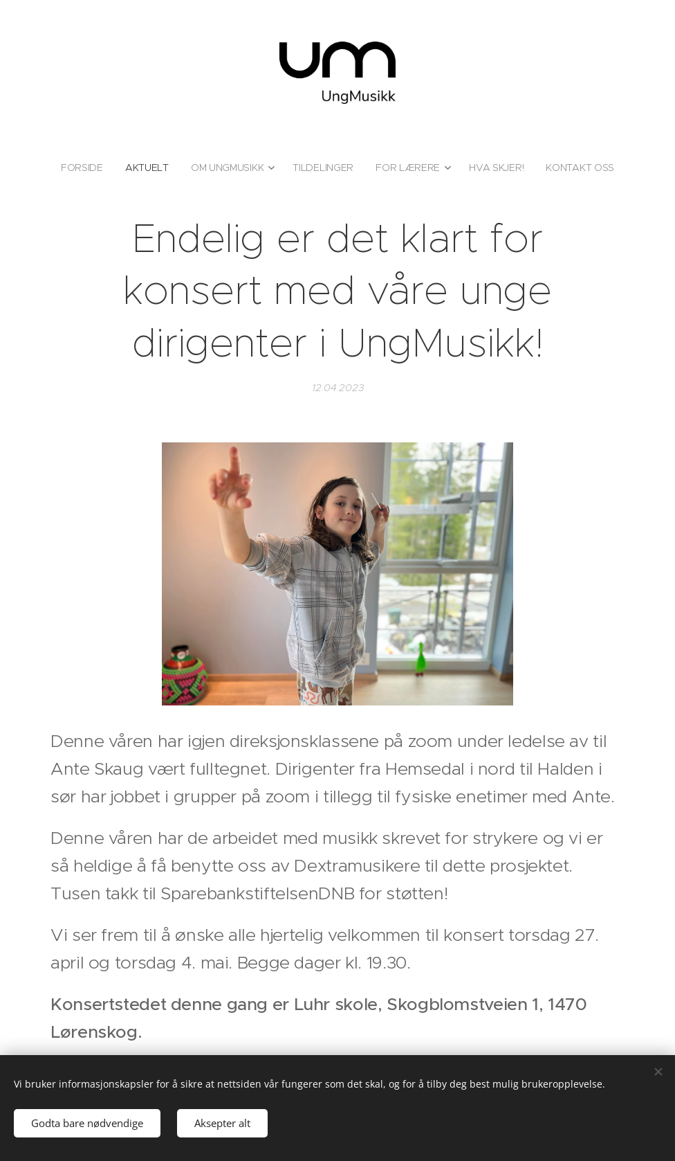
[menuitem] (85, 167)
